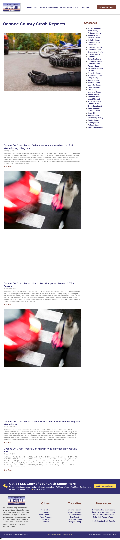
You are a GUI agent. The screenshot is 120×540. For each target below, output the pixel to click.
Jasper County (93, 80)
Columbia (91, 57)
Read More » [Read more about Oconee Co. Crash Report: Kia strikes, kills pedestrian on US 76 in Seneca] (8, 305)
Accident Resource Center (69, 7)
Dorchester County (95, 61)
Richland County (94, 111)
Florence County (94, 66)
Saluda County (93, 115)
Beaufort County (94, 38)
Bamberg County (94, 35)
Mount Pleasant (94, 99)
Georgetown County (95, 68)
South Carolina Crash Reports (103, 521)
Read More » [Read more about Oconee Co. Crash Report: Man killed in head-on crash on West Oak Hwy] (8, 470)
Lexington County (94, 92)
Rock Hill (91, 113)
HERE (32, 489)
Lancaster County (94, 85)
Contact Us (86, 7)
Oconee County (93, 104)
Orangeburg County (95, 106)
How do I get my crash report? (103, 510)
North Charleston (94, 101)
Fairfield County (94, 64)
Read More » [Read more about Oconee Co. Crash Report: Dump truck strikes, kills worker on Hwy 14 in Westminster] (8, 443)
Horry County (93, 78)
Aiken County (93, 31)
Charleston (92, 45)
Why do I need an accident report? (103, 512)
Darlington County (94, 59)
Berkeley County (94, 40)
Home (29, 7)
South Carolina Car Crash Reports (46, 7)
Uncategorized (93, 123)
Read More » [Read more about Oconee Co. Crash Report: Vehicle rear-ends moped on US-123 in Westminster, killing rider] (8, 167)
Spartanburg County (95, 118)
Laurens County (94, 87)
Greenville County (94, 73)
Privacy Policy (52, 534)
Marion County (93, 94)
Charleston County (95, 47)
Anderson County (94, 33)
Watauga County (94, 125)
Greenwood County (95, 75)
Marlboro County (94, 97)
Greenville (91, 71)
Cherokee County (94, 50)
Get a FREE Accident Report (103, 517)
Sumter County (93, 120)
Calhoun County (94, 42)
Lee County (92, 90)
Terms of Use (61, 534)
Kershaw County (94, 82)
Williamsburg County (96, 127)
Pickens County (94, 108)
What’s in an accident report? (104, 515)
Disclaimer (69, 534)
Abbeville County (94, 28)
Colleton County (94, 54)
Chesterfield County (95, 52)
